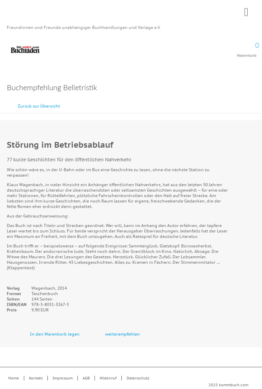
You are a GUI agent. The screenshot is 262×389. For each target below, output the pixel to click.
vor (255, 103)
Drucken (251, 88)
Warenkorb (246, 47)
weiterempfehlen (122, 334)
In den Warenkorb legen (54, 334)
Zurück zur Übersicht (39, 106)
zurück (240, 103)
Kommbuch (131, 14)
